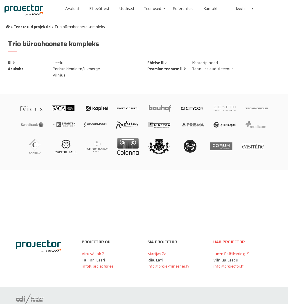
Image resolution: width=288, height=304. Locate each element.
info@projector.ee (97, 266)
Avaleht (72, 8)
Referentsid (183, 8)
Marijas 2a (156, 254)
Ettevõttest (99, 8)
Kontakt (211, 8)
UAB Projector (229, 242)
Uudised (126, 8)
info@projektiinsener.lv (168, 266)
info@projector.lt (228, 266)
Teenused (152, 8)
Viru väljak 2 (93, 254)
